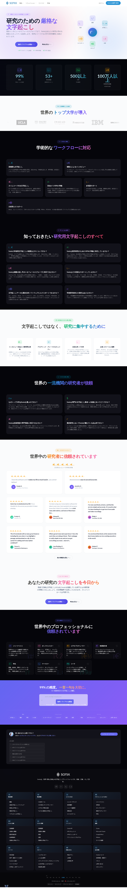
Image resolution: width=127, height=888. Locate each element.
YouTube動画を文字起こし (45, 811)
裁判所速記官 (12, 835)
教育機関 (69, 805)
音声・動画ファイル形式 (15, 858)
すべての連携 (99, 841)
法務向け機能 (12, 832)
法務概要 (11, 829)
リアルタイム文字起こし (15, 814)
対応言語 (11, 855)
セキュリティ (99, 867)
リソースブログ (13, 864)
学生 (97, 814)
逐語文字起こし (13, 811)
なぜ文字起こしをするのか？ (45, 864)
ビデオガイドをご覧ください (47, 736)
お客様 (69, 858)
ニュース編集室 (71, 808)
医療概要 (40, 829)
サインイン (50, 885)
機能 (10, 802)
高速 (77, 780)
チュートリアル (32, 736)
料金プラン (70, 855)
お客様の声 (70, 861)
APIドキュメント (71, 832)
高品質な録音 (41, 867)
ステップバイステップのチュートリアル (48, 861)
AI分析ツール (41, 802)
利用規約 (77, 885)
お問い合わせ (99, 864)
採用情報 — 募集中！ (101, 858)
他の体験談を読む (63, 558)
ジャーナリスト (100, 802)
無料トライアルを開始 (26, 44)
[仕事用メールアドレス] (65, 698)
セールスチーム (71, 814)
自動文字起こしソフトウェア (16, 805)
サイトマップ (58, 885)
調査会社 (69, 811)
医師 (39, 835)
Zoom (97, 829)
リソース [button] (41, 3)
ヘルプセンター (23, 736)
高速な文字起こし (14, 808)
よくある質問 (41, 858)
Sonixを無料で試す (113, 3)
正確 (81, 780)
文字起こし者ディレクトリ (16, 867)
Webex (98, 838)
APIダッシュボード (72, 835)
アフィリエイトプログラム (74, 838)
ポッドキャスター (100, 808)
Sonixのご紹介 (13, 861)
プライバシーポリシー (68, 885)
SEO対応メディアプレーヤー (45, 805)
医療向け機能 (41, 832)
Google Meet (99, 835)
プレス (98, 861)
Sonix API (69, 829)
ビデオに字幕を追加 (43, 808)
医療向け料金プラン (43, 841)
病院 (39, 838)
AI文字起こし (58, 780)
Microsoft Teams (100, 832)
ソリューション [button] (30, 3)
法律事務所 (12, 838)
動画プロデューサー (101, 811)
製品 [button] (20, 3)
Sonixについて (100, 855)
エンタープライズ (71, 802)
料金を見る (46, 44)
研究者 (98, 805)
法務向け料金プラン (14, 841)
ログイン (101, 3)
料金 (48, 3)
